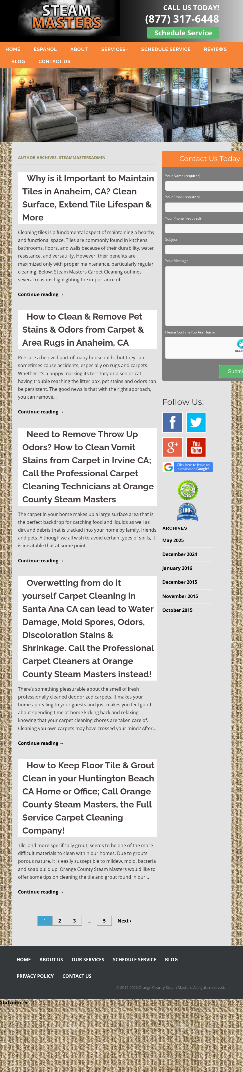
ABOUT (79, 49)
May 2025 (173, 540)
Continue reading (41, 294)
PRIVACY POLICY (35, 976)
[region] (121, 105)
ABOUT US (51, 959)
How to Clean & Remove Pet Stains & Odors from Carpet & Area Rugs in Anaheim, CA (83, 329)
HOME (13, 49)
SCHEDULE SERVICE (166, 49)
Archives (174, 528)
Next (125, 921)
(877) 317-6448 (182, 19)
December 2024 (179, 554)
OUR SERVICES (88, 959)
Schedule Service (183, 32)
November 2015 (180, 596)
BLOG (18, 61)
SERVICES (113, 49)
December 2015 (179, 582)
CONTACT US (55, 61)
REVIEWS (215, 49)
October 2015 (177, 610)
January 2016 (177, 568)
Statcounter (14, 1002)
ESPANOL (45, 49)
